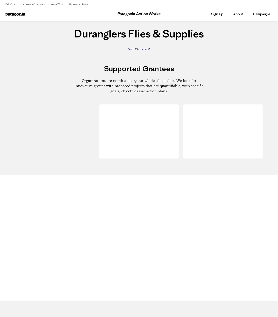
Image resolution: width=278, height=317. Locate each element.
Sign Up (217, 14)
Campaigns (261, 14)
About (238, 14)
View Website (137, 49)
